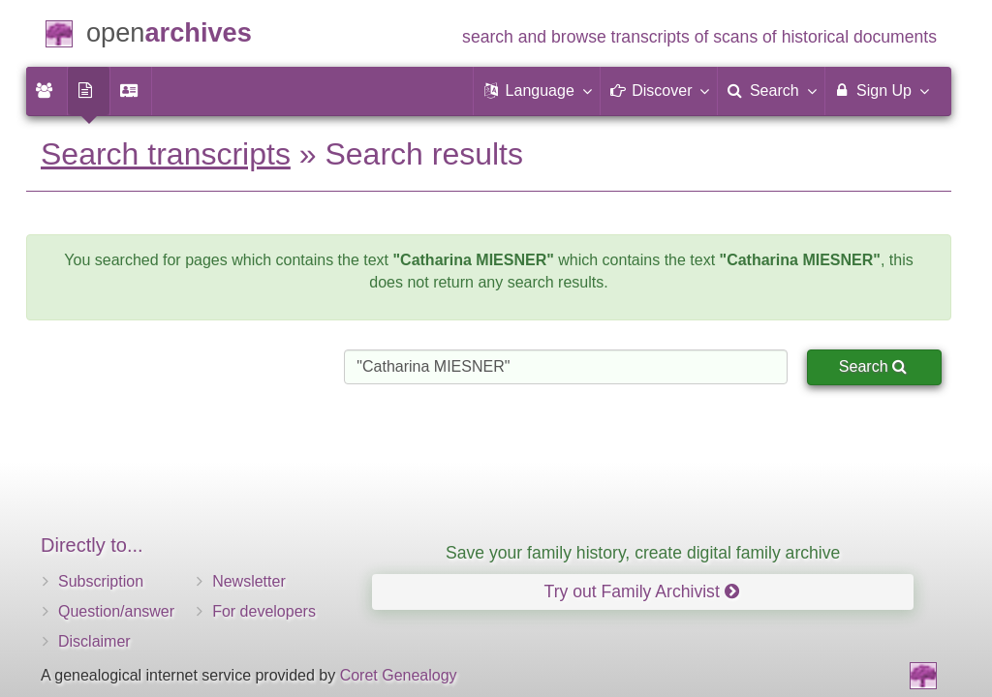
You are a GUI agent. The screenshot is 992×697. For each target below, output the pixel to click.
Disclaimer (94, 641)
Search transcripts (166, 153)
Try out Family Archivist (641, 591)
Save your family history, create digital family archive (643, 552)
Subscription (100, 581)
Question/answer (116, 611)
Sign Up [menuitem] (881, 90)
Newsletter (249, 581)
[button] (537, 91)
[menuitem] (46, 91)
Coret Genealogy (398, 675)
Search (873, 366)
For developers (264, 611)
